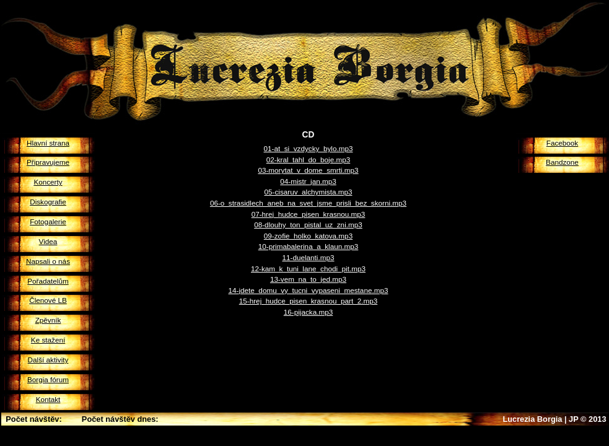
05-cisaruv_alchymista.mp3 (309, 192)
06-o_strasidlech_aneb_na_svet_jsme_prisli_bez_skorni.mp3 (308, 203)
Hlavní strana (48, 143)
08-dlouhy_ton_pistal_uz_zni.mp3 (308, 225)
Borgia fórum (48, 379)
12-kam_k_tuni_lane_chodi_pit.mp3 (308, 269)
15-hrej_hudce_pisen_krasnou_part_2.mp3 (308, 301)
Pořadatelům (47, 281)
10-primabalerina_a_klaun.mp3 (308, 246)
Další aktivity (48, 360)
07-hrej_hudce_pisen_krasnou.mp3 (309, 214)
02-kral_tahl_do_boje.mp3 (308, 159)
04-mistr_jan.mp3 (308, 181)
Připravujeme (48, 162)
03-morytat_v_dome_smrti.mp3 (308, 170)
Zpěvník (48, 320)
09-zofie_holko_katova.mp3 (308, 236)
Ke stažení (48, 340)
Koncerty (47, 182)
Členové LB (48, 300)
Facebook (562, 143)
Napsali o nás (48, 261)
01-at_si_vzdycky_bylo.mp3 (308, 148)
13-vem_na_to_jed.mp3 (308, 279)
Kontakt (48, 399)
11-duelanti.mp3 (308, 257)
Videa (48, 241)
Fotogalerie (48, 221)
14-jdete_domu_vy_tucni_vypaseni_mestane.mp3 (308, 290)
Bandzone (562, 162)
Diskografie (48, 202)
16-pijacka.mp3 (308, 312)
